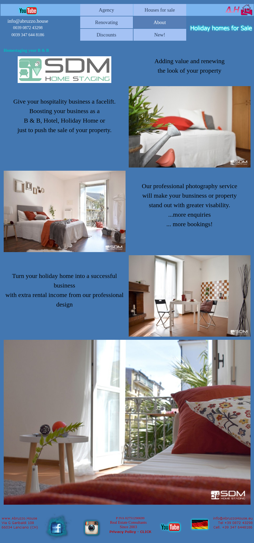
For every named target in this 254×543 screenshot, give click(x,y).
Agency (106, 10)
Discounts (106, 35)
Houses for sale (160, 10)
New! (159, 35)
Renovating (106, 22)
